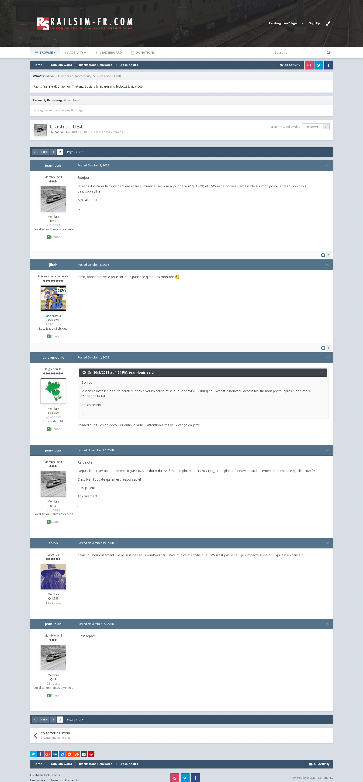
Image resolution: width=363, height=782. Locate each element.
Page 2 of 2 (75, 152)
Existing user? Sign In (286, 23)
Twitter (319, 65)
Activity (77, 52)
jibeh (53, 259)
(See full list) (113, 76)
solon (53, 537)
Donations (145, 52)
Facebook (328, 65)
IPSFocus (54, 770)
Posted (92, 165)
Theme (55, 775)
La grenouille (53, 352)
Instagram (309, 65)
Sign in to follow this (287, 127)
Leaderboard (110, 52)
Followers (312, 127)
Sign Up (314, 23)
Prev (44, 152)
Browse (47, 52)
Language (37, 775)
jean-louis (60, 132)
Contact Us (72, 775)
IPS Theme (37, 770)
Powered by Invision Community (312, 773)
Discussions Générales (108, 132)
